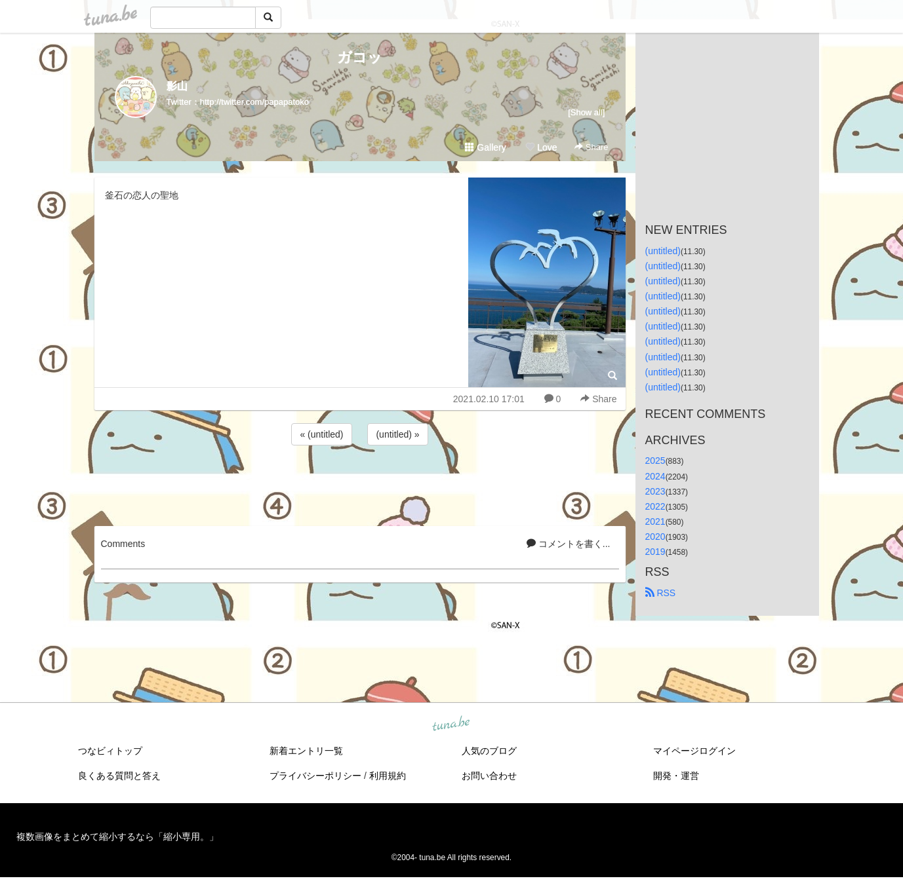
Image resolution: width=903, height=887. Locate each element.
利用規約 (387, 775)
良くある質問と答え (119, 775)
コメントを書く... (569, 543)
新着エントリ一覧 (306, 750)
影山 (177, 86)
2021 (655, 521)
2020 (655, 536)
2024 (655, 476)
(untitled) (663, 251)
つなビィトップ (110, 750)
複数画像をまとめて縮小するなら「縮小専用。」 (117, 836)
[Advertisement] (360, 483)
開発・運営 (676, 775)
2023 (655, 491)
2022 (655, 506)
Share (591, 147)
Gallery (485, 147)
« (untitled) (321, 434)
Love (541, 147)
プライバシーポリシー (315, 775)
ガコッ (359, 57)
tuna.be (451, 724)
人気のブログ (489, 750)
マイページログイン (694, 750)
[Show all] (586, 112)
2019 (655, 551)
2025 (655, 460)
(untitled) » (397, 434)
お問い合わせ (489, 775)
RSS (660, 593)
